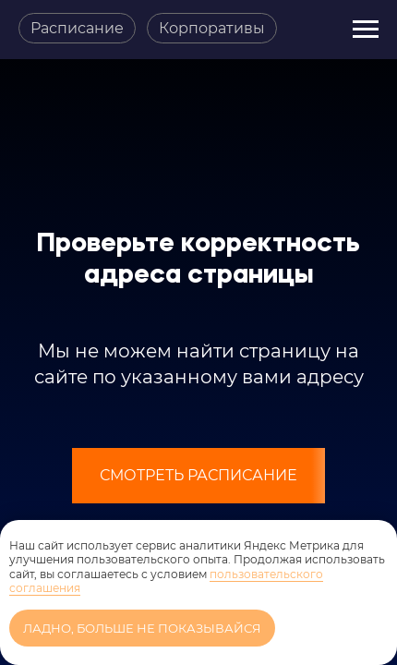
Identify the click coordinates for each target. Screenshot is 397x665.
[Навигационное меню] (366, 29)
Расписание (77, 28)
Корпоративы (212, 28)
